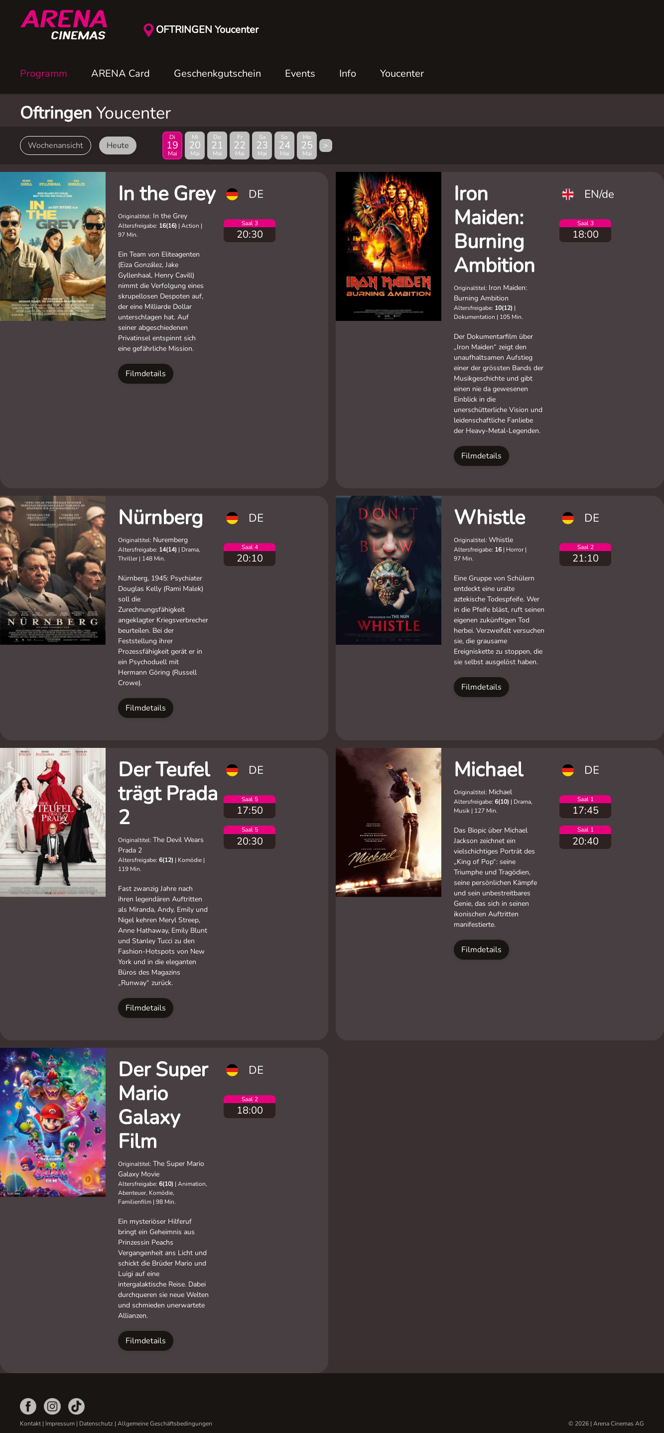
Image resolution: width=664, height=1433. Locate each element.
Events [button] (300, 73)
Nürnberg (160, 517)
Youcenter (402, 73)
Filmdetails (146, 373)
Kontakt (30, 1424)
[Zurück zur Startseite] (70, 25)
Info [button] (347, 73)
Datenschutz (96, 1424)
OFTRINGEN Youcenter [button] (207, 29)
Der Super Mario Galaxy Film (163, 1105)
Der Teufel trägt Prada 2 (168, 793)
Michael (488, 769)
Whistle (489, 517)
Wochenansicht (55, 145)
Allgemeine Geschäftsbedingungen (165, 1424)
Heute (118, 145)
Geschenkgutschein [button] (217, 73)
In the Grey (167, 193)
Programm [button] (43, 73)
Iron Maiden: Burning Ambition (494, 229)
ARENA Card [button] (120, 73)
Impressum (60, 1424)
